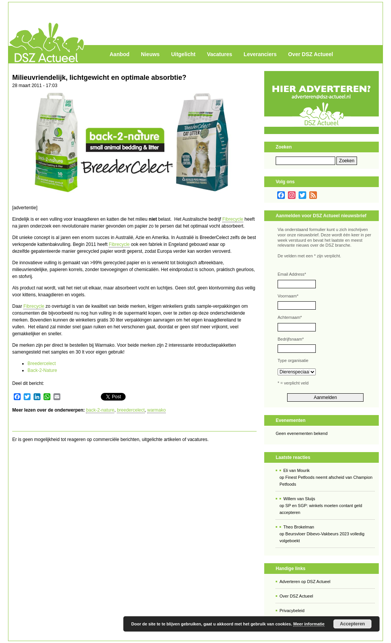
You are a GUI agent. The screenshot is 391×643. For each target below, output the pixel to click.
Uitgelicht (183, 54)
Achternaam (290, 317)
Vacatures (219, 54)
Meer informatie (309, 624)
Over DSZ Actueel (310, 54)
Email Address (292, 274)
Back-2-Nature (42, 370)
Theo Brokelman (298, 527)
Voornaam (288, 296)
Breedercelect (41, 363)
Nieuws (150, 54)
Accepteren (352, 624)
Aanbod (119, 54)
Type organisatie (293, 360)
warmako (156, 410)
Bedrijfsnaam (291, 339)
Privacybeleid (292, 610)
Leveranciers (260, 54)
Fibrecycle (232, 219)
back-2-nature (100, 410)
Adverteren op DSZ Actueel (305, 581)
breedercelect (131, 410)
